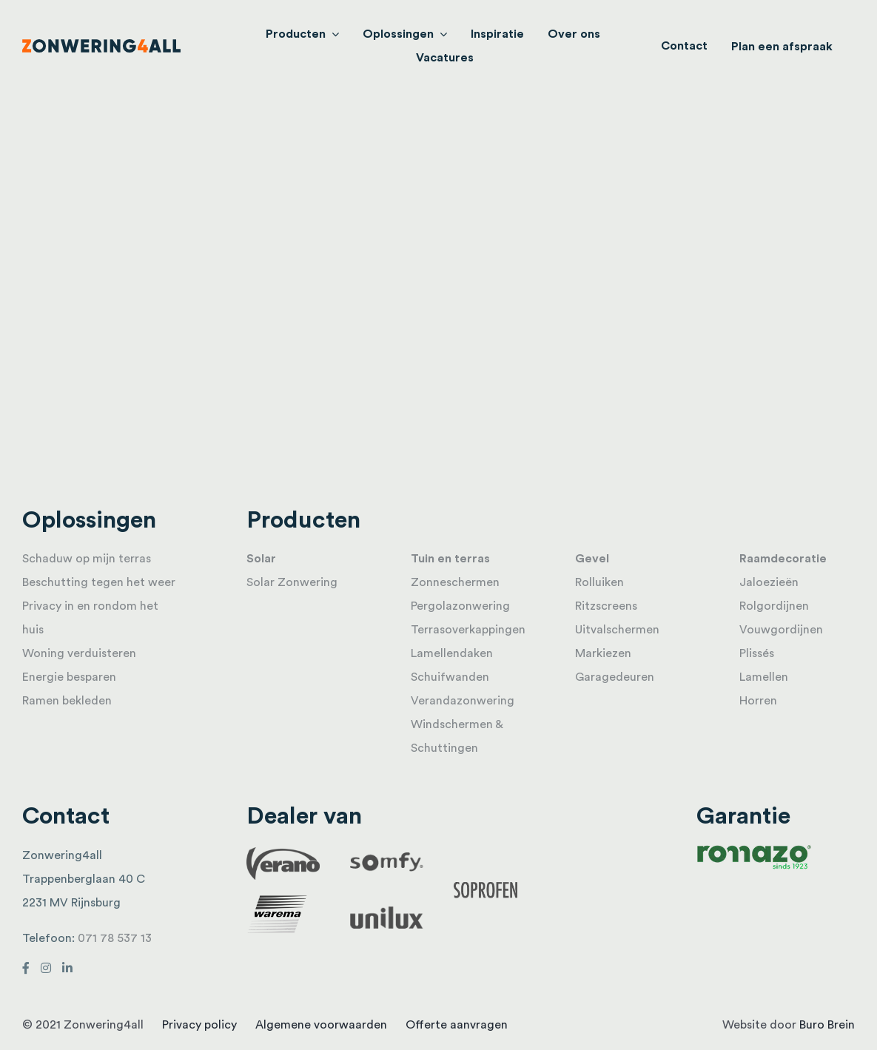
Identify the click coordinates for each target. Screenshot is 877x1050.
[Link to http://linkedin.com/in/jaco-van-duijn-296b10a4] (67, 968)
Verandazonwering (462, 701)
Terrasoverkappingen (468, 630)
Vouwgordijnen (781, 630)
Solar (261, 559)
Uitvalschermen (617, 630)
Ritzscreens (606, 606)
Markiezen (603, 653)
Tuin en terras (450, 559)
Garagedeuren (614, 677)
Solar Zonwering (291, 582)
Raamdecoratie (783, 559)
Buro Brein (827, 1025)
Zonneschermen (455, 582)
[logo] (101, 45)
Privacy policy (199, 1025)
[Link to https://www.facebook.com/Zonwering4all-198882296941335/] (26, 968)
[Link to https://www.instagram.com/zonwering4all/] (46, 968)
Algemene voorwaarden (321, 1025)
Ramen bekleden (67, 701)
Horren (758, 701)
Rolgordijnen (774, 606)
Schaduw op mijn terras (86, 559)
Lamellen (763, 677)
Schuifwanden (450, 677)
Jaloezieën (769, 582)
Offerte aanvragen (457, 1025)
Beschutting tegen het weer (98, 582)
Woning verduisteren (79, 653)
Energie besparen (69, 677)
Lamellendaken (452, 653)
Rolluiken (599, 582)
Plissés (756, 653)
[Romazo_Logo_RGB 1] (754, 849)
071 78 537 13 (115, 938)
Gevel (592, 559)
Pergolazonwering (460, 606)
